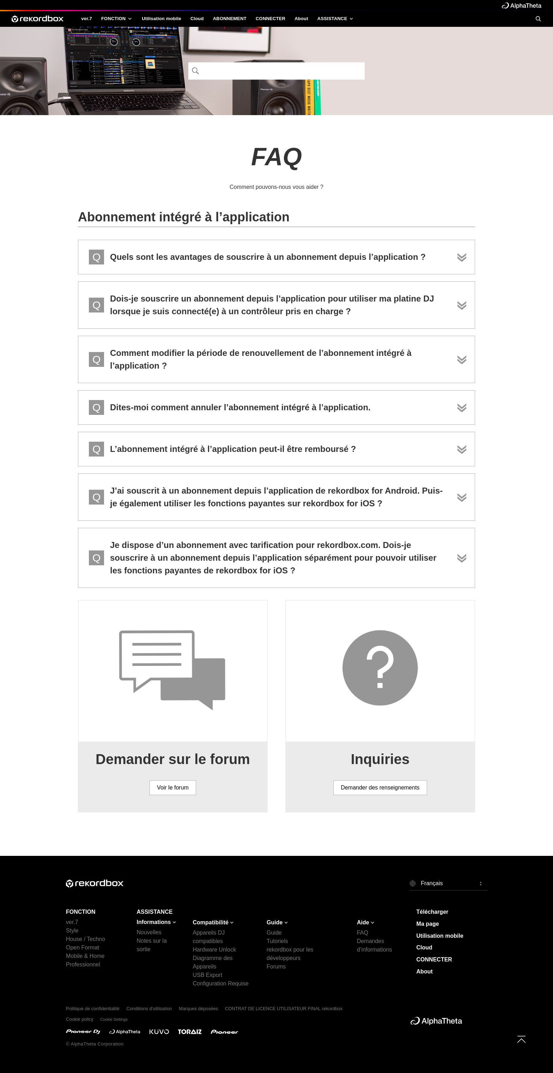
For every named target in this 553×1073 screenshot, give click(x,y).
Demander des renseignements (380, 788)
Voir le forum (173, 788)
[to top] (521, 1039)
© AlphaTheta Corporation (95, 1044)
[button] (448, 883)
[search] (538, 18)
